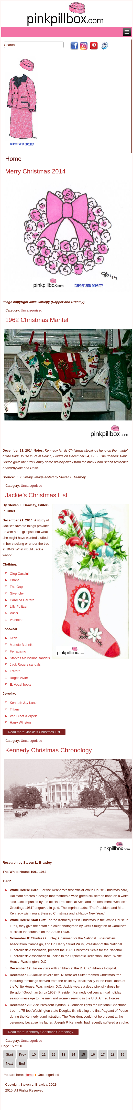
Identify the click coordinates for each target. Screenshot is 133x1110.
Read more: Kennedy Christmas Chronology (40, 1032)
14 (73, 1054)
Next (9, 1063)
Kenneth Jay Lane (23, 703)
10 (34, 1054)
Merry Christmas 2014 (35, 171)
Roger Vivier (19, 678)
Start (9, 1054)
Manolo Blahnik (21, 645)
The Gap (16, 587)
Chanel (15, 580)
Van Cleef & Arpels (23, 716)
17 (103, 1054)
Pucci (14, 613)
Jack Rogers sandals (25, 664)
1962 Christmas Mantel (36, 319)
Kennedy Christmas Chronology (48, 750)
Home (29, 1075)
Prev (22, 1054)
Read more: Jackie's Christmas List (34, 732)
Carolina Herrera (22, 600)
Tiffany (14, 709)
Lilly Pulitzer (18, 606)
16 (93, 1054)
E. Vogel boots (20, 684)
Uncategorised (31, 310)
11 (44, 1054)
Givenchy (17, 593)
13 (63, 1054)
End (22, 1063)
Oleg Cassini (19, 574)
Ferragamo (18, 651)
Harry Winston (20, 722)
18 (112, 1054)
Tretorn (15, 671)
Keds (13, 638)
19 (122, 1054)
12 (53, 1054)
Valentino (16, 620)
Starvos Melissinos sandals (30, 658)
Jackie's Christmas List (36, 495)
